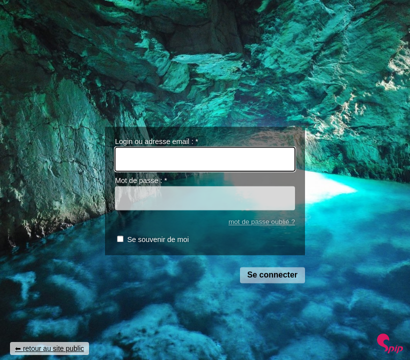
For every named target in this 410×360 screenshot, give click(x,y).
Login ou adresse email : (156, 142)
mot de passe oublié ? (261, 222)
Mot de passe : (141, 181)
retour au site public (53, 348)
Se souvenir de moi (157, 240)
